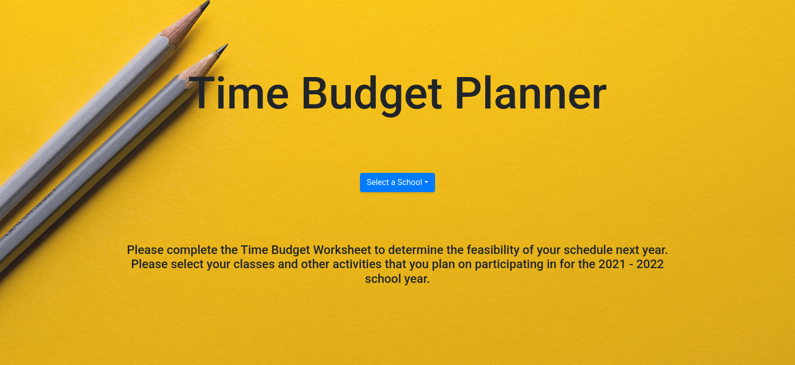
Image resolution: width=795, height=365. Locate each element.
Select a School (394, 182)
